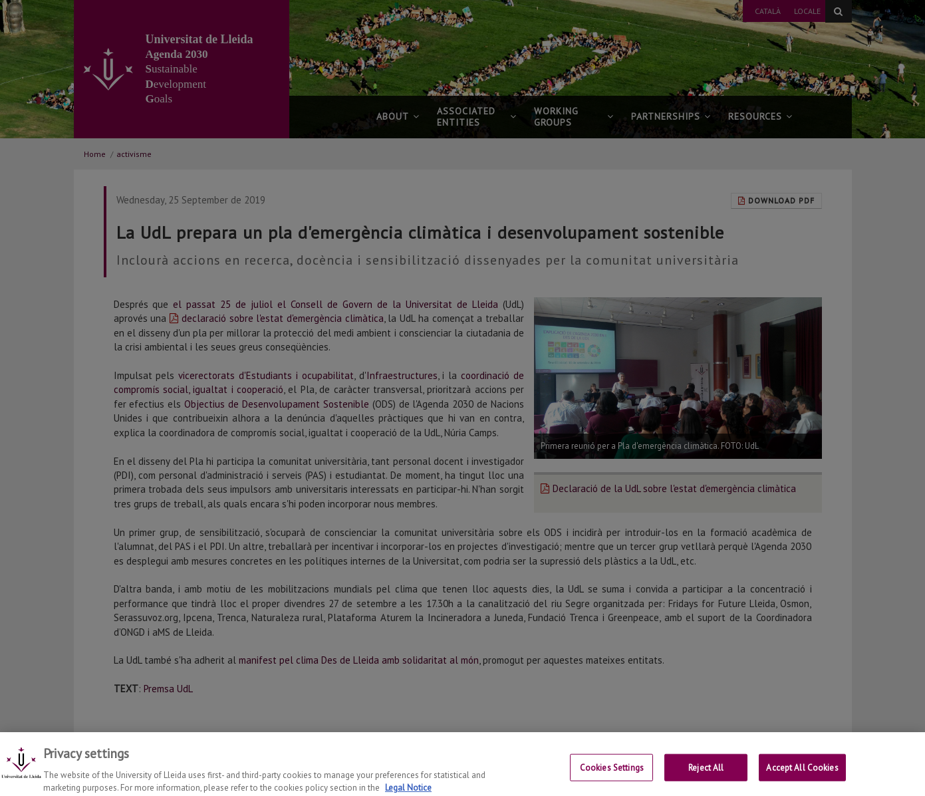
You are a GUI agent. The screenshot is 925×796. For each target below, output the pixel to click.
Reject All (706, 778)
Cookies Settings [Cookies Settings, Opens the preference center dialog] (612, 778)
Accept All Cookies (802, 778)
